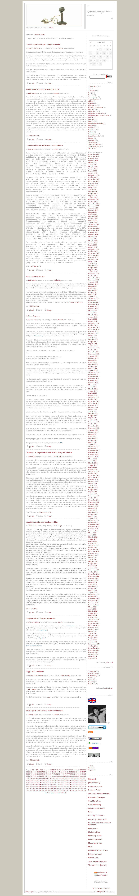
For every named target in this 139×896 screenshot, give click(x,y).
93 (42, 776)
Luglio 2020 (92, 516)
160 (57, 782)
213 (36, 788)
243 (66, 790)
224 (69, 788)
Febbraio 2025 (93, 629)
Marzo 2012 (92, 311)
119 (54, 778)
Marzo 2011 (92, 286)
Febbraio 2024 (93, 605)
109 (84, 776)
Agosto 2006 (92, 173)
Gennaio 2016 (93, 405)
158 (51, 782)
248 (81, 790)
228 (81, 788)
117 (48, 778)
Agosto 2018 (92, 469)
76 (65, 774)
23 (72, 770)
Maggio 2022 (92, 562)
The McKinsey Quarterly (97, 865)
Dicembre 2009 (93, 255)
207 (78, 786)
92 (40, 776)
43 (55, 772)
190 (27, 786)
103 (66, 776)
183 (66, 784)
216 (45, 788)
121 (60, 778)
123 (66, 778)
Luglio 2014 (92, 368)
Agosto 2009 (92, 247)
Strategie (91, 140)
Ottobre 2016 (92, 424)
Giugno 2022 (92, 564)
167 (78, 782)
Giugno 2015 (92, 391)
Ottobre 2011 (92, 300)
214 (39, 788)
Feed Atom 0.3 (100, 875)
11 (46, 770)
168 (81, 782)
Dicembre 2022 (93, 576)
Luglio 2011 (92, 294)
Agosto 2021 (92, 543)
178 (51, 784)
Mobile (90, 121)
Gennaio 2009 (93, 233)
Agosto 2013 (92, 346)
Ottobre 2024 (92, 621)
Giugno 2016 (92, 416)
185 (72, 784)
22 (70, 770)
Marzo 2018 (92, 459)
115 (42, 778)
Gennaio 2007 (93, 183)
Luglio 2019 (92, 492)
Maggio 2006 (92, 167)
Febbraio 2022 (93, 555)
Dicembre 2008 (93, 230)
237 (48, 790)
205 (72, 786)
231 (30, 790)
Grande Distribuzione (95, 107)
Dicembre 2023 (93, 601)
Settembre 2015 (93, 397)
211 (30, 788)
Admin (50, 27)
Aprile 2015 (92, 387)
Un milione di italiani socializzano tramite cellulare (44, 145)
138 (51, 780)
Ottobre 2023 (92, 597)
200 (57, 786)
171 (30, 784)
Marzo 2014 (92, 360)
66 (44, 774)
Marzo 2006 (92, 163)
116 (45, 778)
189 (84, 784)
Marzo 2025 (92, 632)
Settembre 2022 (93, 570)
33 (33, 772)
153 (36, 782)
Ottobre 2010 (92, 276)
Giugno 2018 (92, 465)
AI (89, 89)
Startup (90, 138)
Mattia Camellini (32, 608)
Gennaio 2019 (93, 479)
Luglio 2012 (92, 319)
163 (66, 782)
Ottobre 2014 (92, 374)
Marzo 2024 (92, 607)
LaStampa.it (35, 266)
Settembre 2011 (93, 298)
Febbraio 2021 (93, 531)
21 (68, 770)
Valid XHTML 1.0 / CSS (100, 888)
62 (35, 774)
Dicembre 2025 (93, 650)
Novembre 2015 (93, 401)
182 (63, 784)
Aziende (91, 91)
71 (55, 774)
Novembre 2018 (93, 475)
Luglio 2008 (92, 220)
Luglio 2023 (92, 590)
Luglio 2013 (92, 344)
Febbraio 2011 (93, 284)
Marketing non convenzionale (98, 115)
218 (51, 788)
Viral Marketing (93, 146)
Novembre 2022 (93, 574)
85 (85, 774)
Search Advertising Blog (97, 861)
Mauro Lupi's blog (95, 843)
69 (50, 774)
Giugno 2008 (92, 218)
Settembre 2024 (93, 619)
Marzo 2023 (92, 582)
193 (36, 786)
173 (36, 784)
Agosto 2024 (92, 617)
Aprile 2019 (92, 485)
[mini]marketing (94, 783)
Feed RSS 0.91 (100, 872)
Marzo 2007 (92, 187)
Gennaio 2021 (93, 529)
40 (48, 772)
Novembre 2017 (93, 451)
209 (84, 786)
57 (85, 772)
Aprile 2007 (92, 189)
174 (39, 784)
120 (57, 778)
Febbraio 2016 (93, 407)
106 (75, 776)
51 (72, 772)
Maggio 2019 (92, 488)
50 (70, 772)
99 (55, 776)
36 (40, 772)
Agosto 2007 (92, 198)
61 (33, 774)
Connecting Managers (96, 797)
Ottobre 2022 (92, 572)
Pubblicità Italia (34, 136)
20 (66, 770)
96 (48, 776)
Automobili (92, 671)
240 (57, 790)
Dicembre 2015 (93, 403)
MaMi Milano (93, 828)
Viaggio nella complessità (35, 672)
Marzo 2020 (92, 508)
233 (36, 790)
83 (80, 774)
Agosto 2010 (92, 272)
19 (63, 770)
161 (60, 782)
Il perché (91, 768)
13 (51, 770)
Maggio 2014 (92, 364)
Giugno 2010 (92, 268)
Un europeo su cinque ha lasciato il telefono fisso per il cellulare (49, 453)
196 (45, 786)
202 (63, 786)
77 (68, 774)
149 (84, 780)
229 (84, 788)
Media (55, 149)
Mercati (91, 119)
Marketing (57, 280)
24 (74, 770)
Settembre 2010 (93, 274)
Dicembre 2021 (93, 551)
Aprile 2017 (92, 436)
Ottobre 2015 (92, 399)
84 (83, 774)
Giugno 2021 (92, 539)
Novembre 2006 (93, 179)
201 (60, 786)
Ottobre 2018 (92, 473)
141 (60, 780)
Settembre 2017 (93, 446)
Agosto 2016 (92, 420)
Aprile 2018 (92, 461)
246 (75, 790)
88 (31, 776)
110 (27, 778)
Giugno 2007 (92, 193)
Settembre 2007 (93, 200)
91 (38, 776)
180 (57, 784)
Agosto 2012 (92, 321)
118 (51, 778)
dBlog (90, 101)
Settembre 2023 (93, 594)
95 (46, 776)
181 (60, 784)
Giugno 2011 (92, 292)
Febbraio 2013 (93, 333)
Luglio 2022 (92, 566)
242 (63, 790)
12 (49, 770)
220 (57, 788)
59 (29, 774)
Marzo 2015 (92, 385)
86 (27, 776)
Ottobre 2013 (92, 350)
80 (74, 774)
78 (70, 774)
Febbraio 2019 (93, 481)
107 (78, 776)
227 (78, 788)
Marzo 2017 (92, 434)
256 (65, 792)
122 (63, 778)
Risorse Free (93, 858)
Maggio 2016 (92, 414)
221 (60, 788)
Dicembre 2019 (93, 502)
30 (27, 772)
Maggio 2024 (92, 611)
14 (53, 770)
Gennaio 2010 (93, 257)
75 (63, 774)
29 (85, 770)
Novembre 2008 (93, 228)
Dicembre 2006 (93, 181)
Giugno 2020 (92, 514)
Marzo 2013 (92, 335)
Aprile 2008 (92, 214)
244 (69, 790)
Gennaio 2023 (93, 578)
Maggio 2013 (92, 339)
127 (78, 778)
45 (59, 772)
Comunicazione (93, 99)
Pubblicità (91, 128)
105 (72, 776)
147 (78, 780)
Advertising (92, 87)
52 (74, 772)
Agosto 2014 (92, 370)
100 (57, 776)
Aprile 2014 (92, 362)
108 (81, 776)
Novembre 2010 (93, 278)
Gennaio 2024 (93, 603)
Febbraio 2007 (93, 185)
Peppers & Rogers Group (98, 850)
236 (45, 790)
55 (80, 772)
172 (33, 784)
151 (30, 782)
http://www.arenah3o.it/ (75, 302)
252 (53, 792)
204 (69, 786)
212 (33, 788)
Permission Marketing (96, 124)
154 (39, 782)
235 (42, 790)
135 (42, 780)
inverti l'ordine (39, 34)
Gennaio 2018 (93, 455)
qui (49, 697)
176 (45, 784)
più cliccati (109, 662)
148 (81, 780)
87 (29, 776)
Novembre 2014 (93, 376)
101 (60, 776)
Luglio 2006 (92, 171)
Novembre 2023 (93, 599)
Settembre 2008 (93, 224)
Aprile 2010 (92, 263)
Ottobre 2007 (92, 202)
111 (30, 778)
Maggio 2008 (92, 216)
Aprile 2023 (92, 584)
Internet (56, 93)
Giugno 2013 (92, 342)
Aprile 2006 (92, 165)
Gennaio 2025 (93, 627)
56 (83, 772)
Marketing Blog (94, 832)
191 (30, 786)
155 (42, 782)
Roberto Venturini (34, 48)
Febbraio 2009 (93, 235)
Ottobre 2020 (92, 523)
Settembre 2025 (93, 644)
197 (48, 786)
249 (84, 790)
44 (57, 772)
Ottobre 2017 (92, 448)
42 (53, 772)
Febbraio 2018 (93, 457)
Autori (90, 766)
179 (54, 784)
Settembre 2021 (93, 545)
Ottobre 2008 (92, 226)
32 (31, 772)
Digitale (91, 103)
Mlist (90, 847)
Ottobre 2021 (92, 547)
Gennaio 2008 (93, 208)
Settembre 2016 (93, 422)
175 (42, 784)
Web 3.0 (91, 148)
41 (50, 772)
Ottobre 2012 (92, 325)
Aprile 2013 (92, 337)
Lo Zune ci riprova (33, 316)
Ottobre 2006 (92, 177)
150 (27, 782)
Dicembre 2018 (93, 477)
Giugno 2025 (92, 638)
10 (44, 770)
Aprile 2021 (92, 535)
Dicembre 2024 (93, 625)
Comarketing (92, 97)
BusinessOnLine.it (95, 786)
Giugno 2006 (92, 169)
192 (33, 786)
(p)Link (30, 83)
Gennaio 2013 (93, 331)
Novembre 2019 (93, 500)
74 (61, 774)
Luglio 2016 (92, 418)
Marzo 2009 (92, 237)
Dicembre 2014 (93, 379)
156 (45, 782)
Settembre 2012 (93, 323)
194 (39, 786)
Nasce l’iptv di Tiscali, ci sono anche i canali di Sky (44, 711)
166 (75, 782)
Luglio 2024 (92, 615)
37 (42, 772)
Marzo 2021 (92, 533)
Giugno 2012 (92, 317)
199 (54, 786)
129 (84, 778)
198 (51, 786)
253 (56, 792)
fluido (90, 812)
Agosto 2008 (92, 222)
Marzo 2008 (92, 212)
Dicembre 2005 (93, 156)
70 (53, 774)
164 (69, 782)
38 (44, 772)
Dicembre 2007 (93, 206)
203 (66, 786)
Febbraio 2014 (93, 358)
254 (59, 792)
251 (50, 792)
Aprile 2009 (92, 239)
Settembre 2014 (93, 372)
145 (72, 780)
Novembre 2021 (93, 549)
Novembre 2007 (93, 204)
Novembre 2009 (93, 253)
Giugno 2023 (92, 588)
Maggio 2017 (92, 438)
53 (76, 772)
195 (42, 786)
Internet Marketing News (97, 819)
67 (46, 774)
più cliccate (109, 688)
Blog (90, 93)
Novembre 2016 (93, 426)
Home (90, 678)
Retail (90, 132)
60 (31, 774)
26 (78, 770)
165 (72, 782)
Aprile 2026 (92, 658)
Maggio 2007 (92, 191)
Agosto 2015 (92, 395)
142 (63, 780)
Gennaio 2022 (93, 553)
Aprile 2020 (92, 510)
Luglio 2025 (92, 640)
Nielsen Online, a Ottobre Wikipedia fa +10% (42, 89)
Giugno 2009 (92, 243)
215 (42, 788)
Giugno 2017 (92, 440)
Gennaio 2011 (93, 282)
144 (69, 780)
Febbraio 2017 (93, 432)
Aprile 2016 (92, 411)
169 (84, 782)
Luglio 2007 (92, 196)
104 (69, 776)
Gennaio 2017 (93, 430)
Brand (90, 95)
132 (33, 780)
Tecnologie (57, 456)
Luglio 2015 (92, 393)
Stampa (48, 83)
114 (39, 778)
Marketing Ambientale (96, 113)
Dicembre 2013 (93, 354)
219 (54, 788)
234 (39, 790)
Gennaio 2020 (93, 504)
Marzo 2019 (92, 483)
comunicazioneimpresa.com (99, 794)
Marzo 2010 (92, 261)
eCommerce (92, 105)
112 (33, 778)
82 (78, 774)
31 (29, 772)
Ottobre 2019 (92, 498)
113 (36, 778)
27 (81, 770)
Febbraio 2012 (93, 309)
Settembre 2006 (93, 175)
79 (72, 774)
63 (38, 774)
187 (78, 784)
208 (81, 786)
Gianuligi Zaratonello (96, 816)
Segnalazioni (65, 675)
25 (76, 770)
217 (48, 788)
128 (81, 778)
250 (47, 792)
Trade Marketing (94, 144)
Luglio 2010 (92, 270)
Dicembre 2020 (93, 527)
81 (76, 774)
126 (75, 778)
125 (72, 778)
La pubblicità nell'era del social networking (42, 522)
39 (46, 772)
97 (50, 776)
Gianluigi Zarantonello (35, 675)
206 (75, 786)
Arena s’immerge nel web (35, 276)
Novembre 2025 (93, 648)
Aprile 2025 (92, 634)
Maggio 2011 (92, 290)
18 (61, 770)
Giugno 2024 (92, 613)
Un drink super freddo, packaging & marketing (43, 44)
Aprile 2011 (92, 288)
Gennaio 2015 (93, 381)
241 (60, 790)
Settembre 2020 (93, 520)
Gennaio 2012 (93, 307)
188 (81, 784)
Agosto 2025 (92, 642)
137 (48, 780)
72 (57, 774)
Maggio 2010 (92, 265)
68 (48, 774)
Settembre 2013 (93, 348)
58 (27, 774)
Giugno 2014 (92, 366)
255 (62, 792)
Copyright (91, 770)
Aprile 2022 (92, 560)
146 (75, 780)
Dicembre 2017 (93, 453)
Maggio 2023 (92, 586)
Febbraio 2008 (93, 210)
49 (68, 772)
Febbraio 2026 (93, 654)
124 (69, 778)
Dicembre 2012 (93, 329)
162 (63, 782)
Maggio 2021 (92, 537)
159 (54, 782)
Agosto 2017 (92, 444)
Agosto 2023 (92, 592)
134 (39, 780)
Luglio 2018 (92, 467)
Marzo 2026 (92, 656)
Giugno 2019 (92, 490)
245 (72, 790)
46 (61, 772)
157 (48, 782)
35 (38, 772)
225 (72, 788)
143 (66, 780)
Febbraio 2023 (93, 580)
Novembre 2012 (93, 327)
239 (54, 790)
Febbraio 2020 (93, 506)
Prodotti (60, 48)
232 (33, 790)
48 (65, 772)
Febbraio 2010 (93, 259)
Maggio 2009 (92, 241)
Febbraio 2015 (93, 383)
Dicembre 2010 (93, 280)
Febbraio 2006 (93, 161)
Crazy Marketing (94, 805)
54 (78, 772)
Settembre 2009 (93, 249)
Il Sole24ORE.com (45, 512)
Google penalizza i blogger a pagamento (40, 618)
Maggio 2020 (92, 512)
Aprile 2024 (92, 609)
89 (33, 776)
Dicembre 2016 (93, 428)
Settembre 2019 (93, 496)
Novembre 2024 (93, 623)
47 (63, 772)
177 (48, 784)
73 (59, 774)
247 (78, 790)
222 (63, 788)
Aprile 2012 (92, 313)
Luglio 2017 (92, 442)
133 (36, 780)
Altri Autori (32, 93)
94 (44, 776)
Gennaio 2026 (93, 652)
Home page (29, 892)
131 (30, 780)
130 (27, 780)
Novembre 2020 (93, 525)
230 (27, 790)
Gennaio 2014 (93, 356)
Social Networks (94, 136)
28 (83, 770)
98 (53, 776)
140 (57, 780)
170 (27, 784)
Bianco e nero (93, 674)
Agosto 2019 (92, 494)
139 (54, 780)
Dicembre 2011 (93, 305)
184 (69, 784)
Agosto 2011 (92, 296)
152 (33, 782)
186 (75, 784)
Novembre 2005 (93, 154)
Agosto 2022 (92, 568)
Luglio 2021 (92, 541)
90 (35, 776)
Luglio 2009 (92, 245)
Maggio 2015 (92, 389)
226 (75, 788)
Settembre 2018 (93, 471)
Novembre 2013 (93, 352)
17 (59, 770)
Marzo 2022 (92, 557)
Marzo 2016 (92, 409)
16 (57, 770)
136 (45, 780)
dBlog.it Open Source (96, 808)
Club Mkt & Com (94, 801)
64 (40, 774)
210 (27, 788)
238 (51, 790)
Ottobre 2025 (92, 646)
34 (35, 772)
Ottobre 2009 (92, 251)
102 (63, 776)
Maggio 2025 (92, 636)
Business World (94, 790)
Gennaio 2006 (93, 159)
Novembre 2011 (93, 302)
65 (42, 774)
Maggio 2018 (92, 463)
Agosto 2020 (92, 518)
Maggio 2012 (92, 315)
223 (66, 788)
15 (55, 770)
